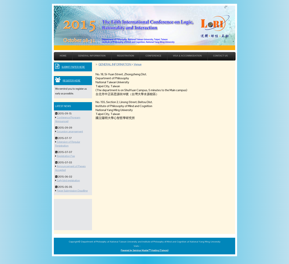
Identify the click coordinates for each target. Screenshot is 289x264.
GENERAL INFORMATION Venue (119, 64)
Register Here (71, 80)
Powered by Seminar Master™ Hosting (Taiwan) (144, 250)
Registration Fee (66, 156)
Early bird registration (68, 180)
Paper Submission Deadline (72, 190)
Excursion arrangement (70, 131)
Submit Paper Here (73, 67)
